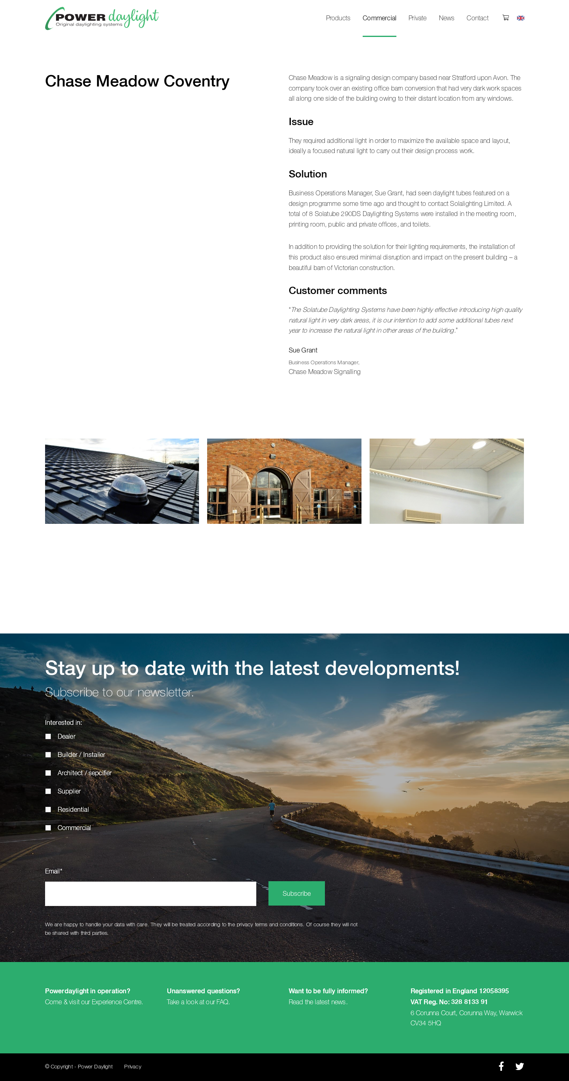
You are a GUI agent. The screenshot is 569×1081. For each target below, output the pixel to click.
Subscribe (297, 894)
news (338, 1002)
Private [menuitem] (417, 18)
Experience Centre (116, 1002)
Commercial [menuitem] (379, 18)
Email (54, 872)
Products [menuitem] (338, 18)
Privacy (132, 1067)
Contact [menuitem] (477, 18)
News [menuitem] (447, 18)
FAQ (222, 1002)
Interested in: (63, 723)
